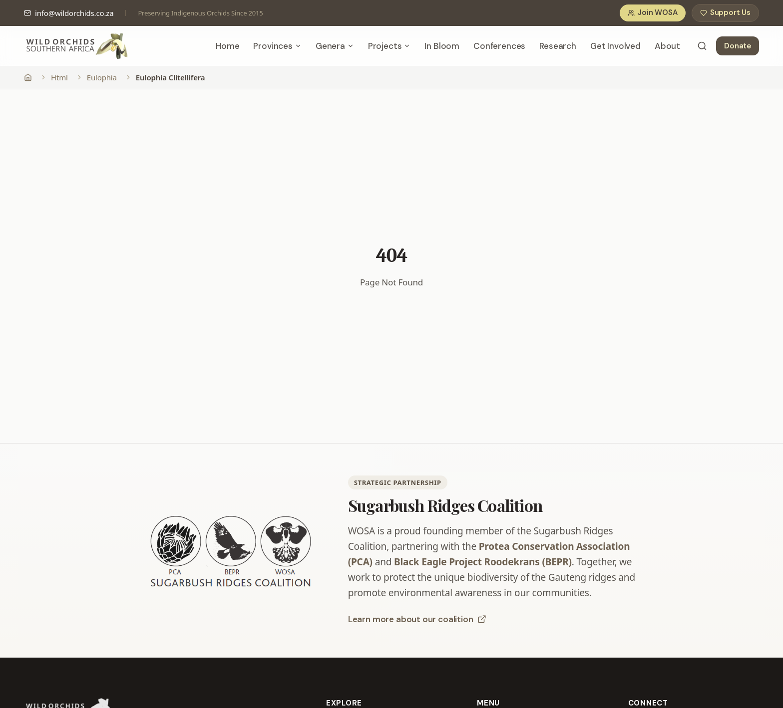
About (667, 45)
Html (59, 77)
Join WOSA (652, 13)
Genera (335, 45)
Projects (389, 45)
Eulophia (102, 77)
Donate (737, 46)
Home (227, 45)
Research (557, 45)
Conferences (499, 45)
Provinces (277, 45)
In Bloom (441, 45)
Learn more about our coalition (417, 619)
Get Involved (615, 45)
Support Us (725, 13)
